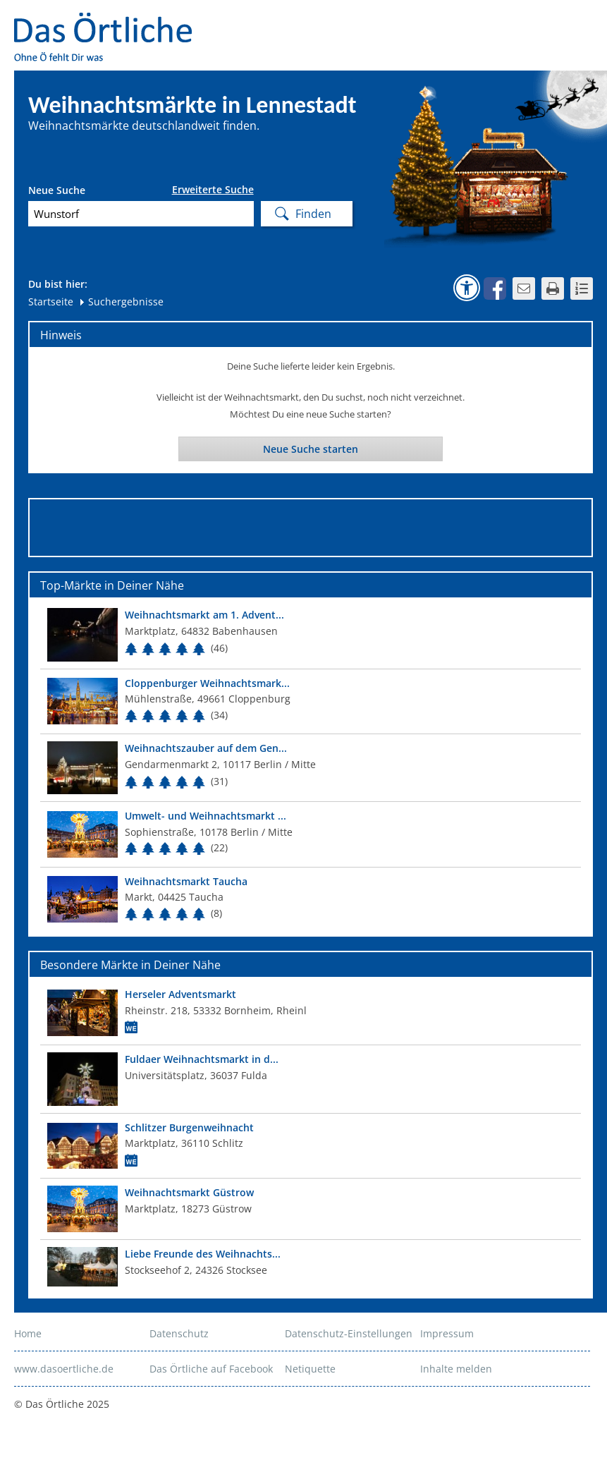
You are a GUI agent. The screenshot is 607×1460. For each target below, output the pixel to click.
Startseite (50, 301)
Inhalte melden (456, 1368)
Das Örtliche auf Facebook (211, 1368)
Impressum (447, 1333)
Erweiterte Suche (213, 189)
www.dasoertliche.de (64, 1368)
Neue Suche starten (310, 449)
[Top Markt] (310, 634)
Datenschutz (179, 1333)
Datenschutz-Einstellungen (348, 1333)
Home (28, 1333)
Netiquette (310, 1368)
